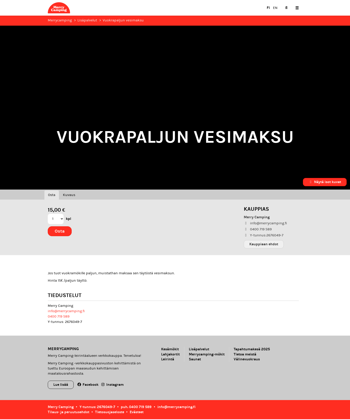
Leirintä (167, 359)
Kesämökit (170, 349)
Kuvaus (69, 195)
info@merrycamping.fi (66, 311)
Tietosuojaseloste (109, 412)
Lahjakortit (170, 354)
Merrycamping (60, 20)
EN (275, 8)
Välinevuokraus (247, 359)
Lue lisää (60, 384)
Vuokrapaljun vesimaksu (123, 20)
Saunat (195, 359)
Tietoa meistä (245, 354)
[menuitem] (286, 8)
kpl (68, 219)
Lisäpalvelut (87, 20)
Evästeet (137, 412)
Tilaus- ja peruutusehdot (68, 412)
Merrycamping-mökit (207, 354)
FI (268, 8)
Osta (51, 195)
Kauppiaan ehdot (263, 244)
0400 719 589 (58, 316)
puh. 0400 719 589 (136, 407)
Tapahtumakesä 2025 (252, 349)
